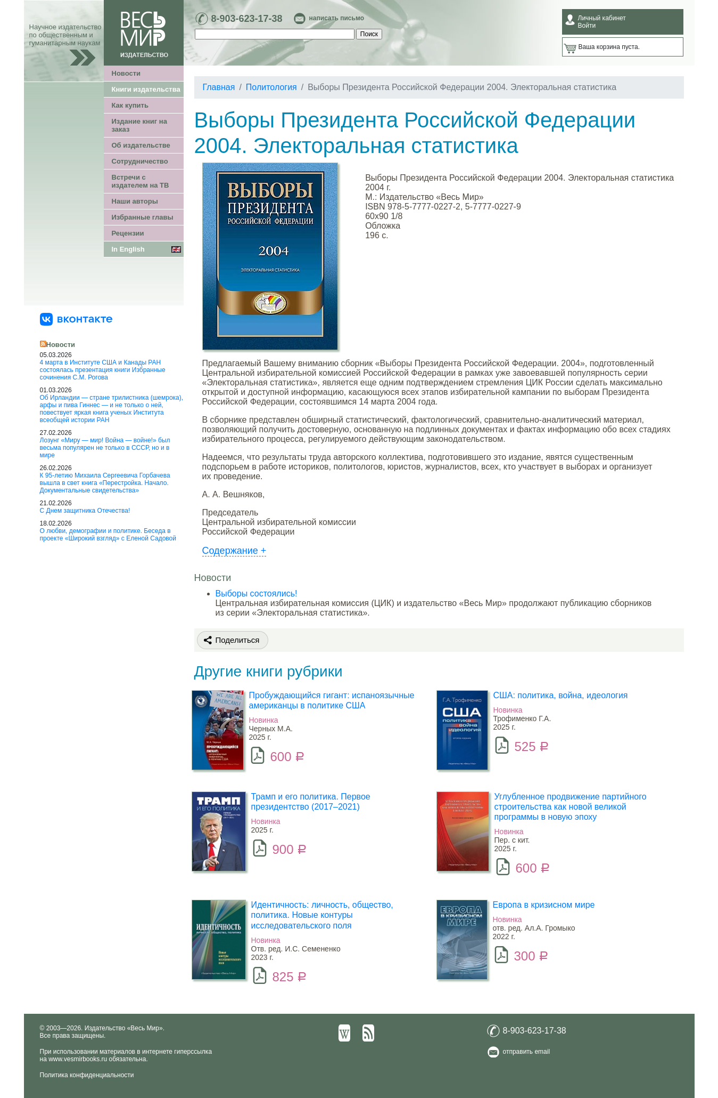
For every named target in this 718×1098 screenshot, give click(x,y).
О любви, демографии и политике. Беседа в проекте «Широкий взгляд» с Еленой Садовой (108, 534)
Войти (587, 25)
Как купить (130, 105)
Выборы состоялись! (257, 593)
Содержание (234, 550)
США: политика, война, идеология (560, 695)
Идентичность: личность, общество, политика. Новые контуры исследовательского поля (322, 915)
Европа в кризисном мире (544, 904)
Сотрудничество (140, 161)
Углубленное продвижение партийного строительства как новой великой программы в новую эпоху (570, 806)
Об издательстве (141, 145)
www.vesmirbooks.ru (77, 1059)
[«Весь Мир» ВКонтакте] (76, 318)
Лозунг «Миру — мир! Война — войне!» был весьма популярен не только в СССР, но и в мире (105, 448)
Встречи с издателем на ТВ (140, 181)
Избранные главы (143, 217)
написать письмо (336, 18)
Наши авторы (135, 201)
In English (128, 249)
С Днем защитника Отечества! (85, 510)
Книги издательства (146, 89)
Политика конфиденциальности (87, 1075)
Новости (126, 73)
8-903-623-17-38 (247, 18)
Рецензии (128, 233)
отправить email (526, 1051)
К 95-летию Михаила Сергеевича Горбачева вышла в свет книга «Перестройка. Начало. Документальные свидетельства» (105, 483)
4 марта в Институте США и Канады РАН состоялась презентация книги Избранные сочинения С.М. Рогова (103, 370)
